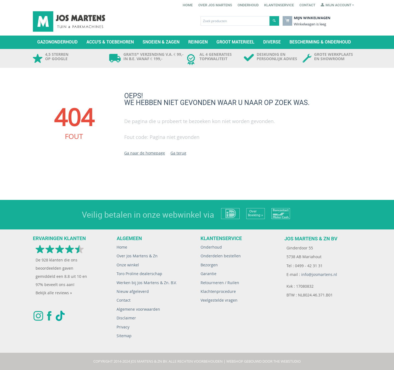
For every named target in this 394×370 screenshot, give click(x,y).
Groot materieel (235, 42)
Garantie (208, 273)
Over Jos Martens (215, 5)
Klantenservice (279, 5)
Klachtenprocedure (218, 291)
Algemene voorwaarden (138, 309)
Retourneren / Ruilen (220, 282)
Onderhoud (248, 5)
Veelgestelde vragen (219, 300)
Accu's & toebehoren (110, 42)
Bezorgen (209, 264)
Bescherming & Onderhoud (320, 42)
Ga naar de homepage (144, 153)
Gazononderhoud (57, 42)
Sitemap (124, 335)
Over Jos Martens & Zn (137, 255)
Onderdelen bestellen (221, 255)
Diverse (272, 42)
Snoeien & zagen (161, 42)
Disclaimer (126, 318)
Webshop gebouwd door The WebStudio (263, 361)
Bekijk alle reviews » (54, 292)
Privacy (123, 327)
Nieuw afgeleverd (133, 291)
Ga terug (178, 153)
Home (188, 5)
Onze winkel (128, 264)
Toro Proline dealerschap (139, 273)
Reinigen (198, 42)
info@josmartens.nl (319, 274)
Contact (307, 5)
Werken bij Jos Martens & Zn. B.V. (147, 282)
